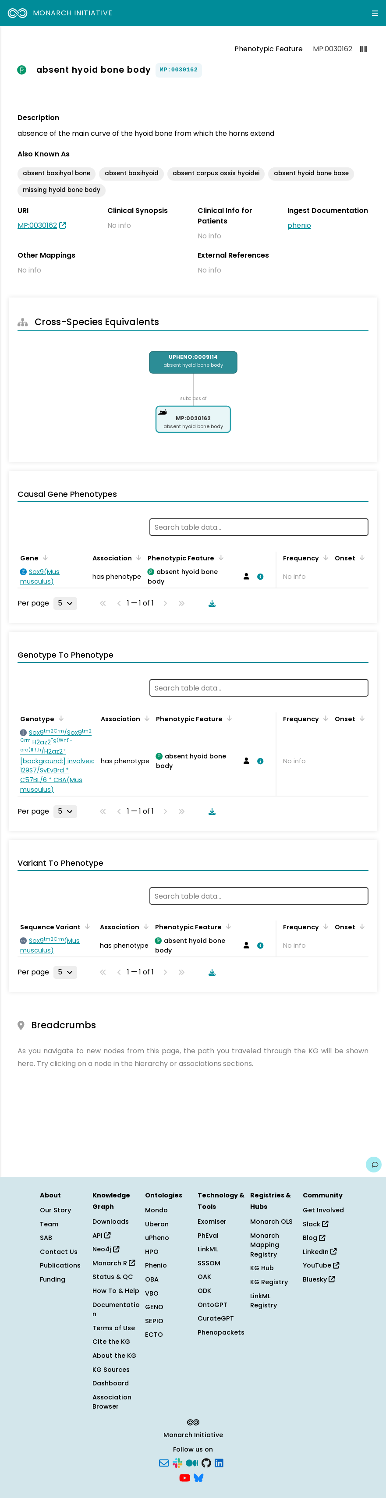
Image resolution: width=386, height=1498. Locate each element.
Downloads (110, 1221)
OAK (204, 1276)
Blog (314, 1237)
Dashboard (110, 1383)
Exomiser (212, 1221)
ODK (204, 1290)
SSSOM (209, 1263)
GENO (154, 1307)
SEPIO (154, 1321)
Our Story (55, 1210)
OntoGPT (212, 1304)
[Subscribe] (164, 1463)
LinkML (208, 1249)
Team (49, 1224)
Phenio (156, 1265)
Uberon (157, 1224)
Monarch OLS (271, 1221)
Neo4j (105, 1249)
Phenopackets (221, 1332)
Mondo (156, 1210)
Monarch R (113, 1263)
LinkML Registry (263, 1301)
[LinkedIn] (219, 1463)
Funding (52, 1279)
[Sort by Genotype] (59, 718)
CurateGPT (216, 1318)
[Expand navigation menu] (375, 13)
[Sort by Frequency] (324, 557)
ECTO (154, 1334)
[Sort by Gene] (44, 557)
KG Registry (269, 1282)
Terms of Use (113, 1328)
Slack (315, 1224)
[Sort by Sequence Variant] (86, 926)
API (101, 1235)
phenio (299, 225)
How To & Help (115, 1290)
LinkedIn (319, 1251)
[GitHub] (206, 1463)
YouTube (321, 1265)
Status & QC (112, 1276)
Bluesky (319, 1279)
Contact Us (59, 1251)
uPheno (157, 1237)
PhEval (208, 1235)
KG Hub (262, 1268)
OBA (152, 1279)
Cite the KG (111, 1341)
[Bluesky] (198, 1477)
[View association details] (259, 576)
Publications (60, 1265)
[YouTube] (184, 1477)
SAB (46, 1237)
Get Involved (323, 1210)
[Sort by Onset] (360, 557)
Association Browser (111, 1402)
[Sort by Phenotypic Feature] (219, 557)
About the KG (114, 1355)
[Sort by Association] (137, 557)
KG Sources (111, 1369)
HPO (152, 1251)
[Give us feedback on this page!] (374, 1164)
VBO (152, 1293)
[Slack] (177, 1463)
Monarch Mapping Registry (264, 1245)
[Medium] (192, 1463)
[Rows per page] (65, 603)
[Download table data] (210, 603)
